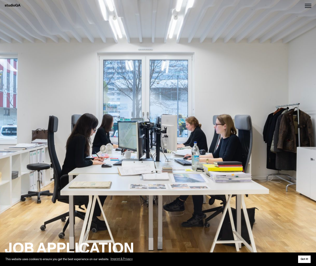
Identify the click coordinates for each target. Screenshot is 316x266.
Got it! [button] (304, 259)
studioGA (12, 5)
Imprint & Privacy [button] (122, 259)
